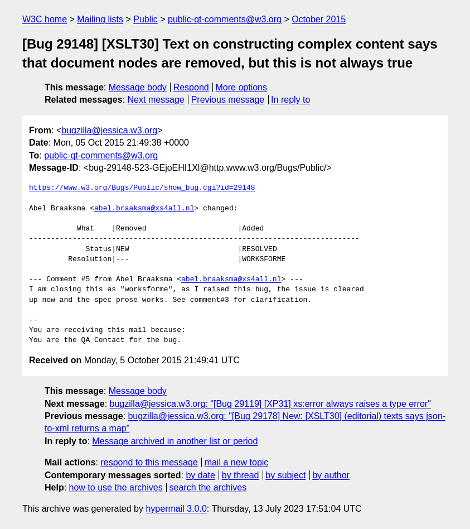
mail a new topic (237, 462)
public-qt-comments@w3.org (225, 19)
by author (331, 475)
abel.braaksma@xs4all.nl (144, 209)
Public (145, 19)
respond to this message (148, 462)
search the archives (208, 487)
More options (242, 87)
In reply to (290, 99)
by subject (285, 475)
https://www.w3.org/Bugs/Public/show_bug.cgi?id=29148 (142, 188)
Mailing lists (100, 19)
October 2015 (319, 19)
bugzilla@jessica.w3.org (109, 130)
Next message (156, 99)
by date (200, 475)
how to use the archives (116, 487)
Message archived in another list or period (175, 441)
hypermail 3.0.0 (176, 508)
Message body (138, 87)
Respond (191, 87)
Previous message (228, 99)
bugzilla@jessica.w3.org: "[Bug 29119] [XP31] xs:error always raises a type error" (270, 403)
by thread (240, 475)
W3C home (44, 19)
